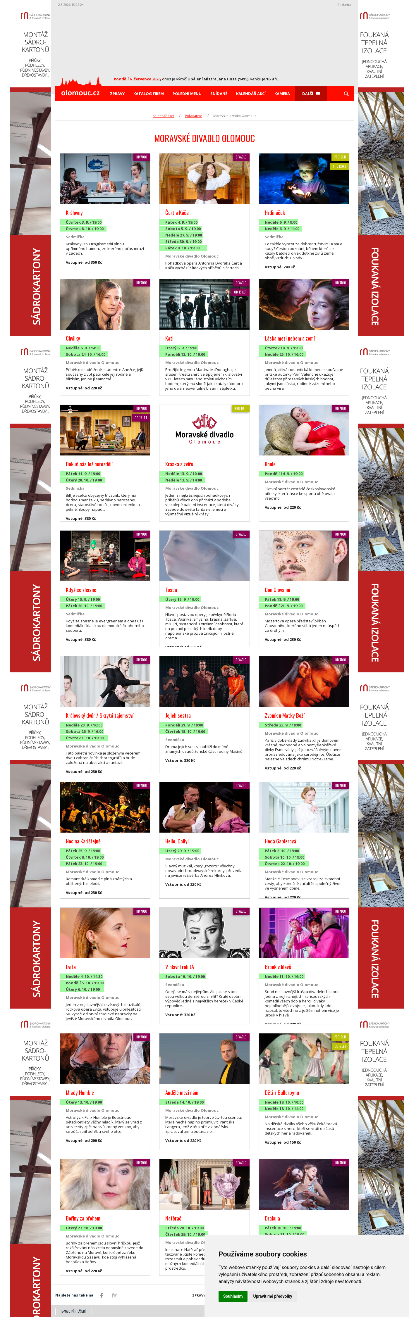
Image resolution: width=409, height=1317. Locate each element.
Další (311, 93)
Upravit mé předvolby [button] (272, 1296)
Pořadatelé (193, 115)
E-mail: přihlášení (73, 1311)
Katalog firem (148, 93)
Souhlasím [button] (233, 1296)
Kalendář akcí (251, 93)
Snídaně (218, 93)
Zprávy (117, 93)
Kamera (282, 93)
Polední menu (187, 93)
